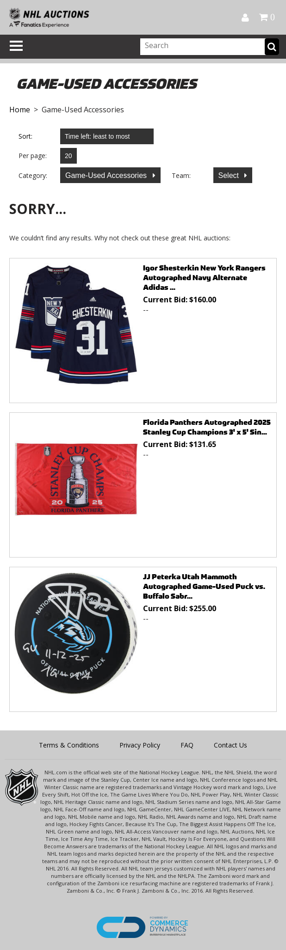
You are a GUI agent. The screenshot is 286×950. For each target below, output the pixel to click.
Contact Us (230, 745)
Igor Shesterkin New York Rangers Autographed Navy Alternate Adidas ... (204, 277)
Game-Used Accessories (107, 175)
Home (19, 109)
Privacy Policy (139, 745)
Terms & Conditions (69, 745)
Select (229, 175)
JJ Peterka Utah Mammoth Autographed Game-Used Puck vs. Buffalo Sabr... (204, 586)
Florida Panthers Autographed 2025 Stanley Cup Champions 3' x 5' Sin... (207, 427)
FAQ (186, 745)
